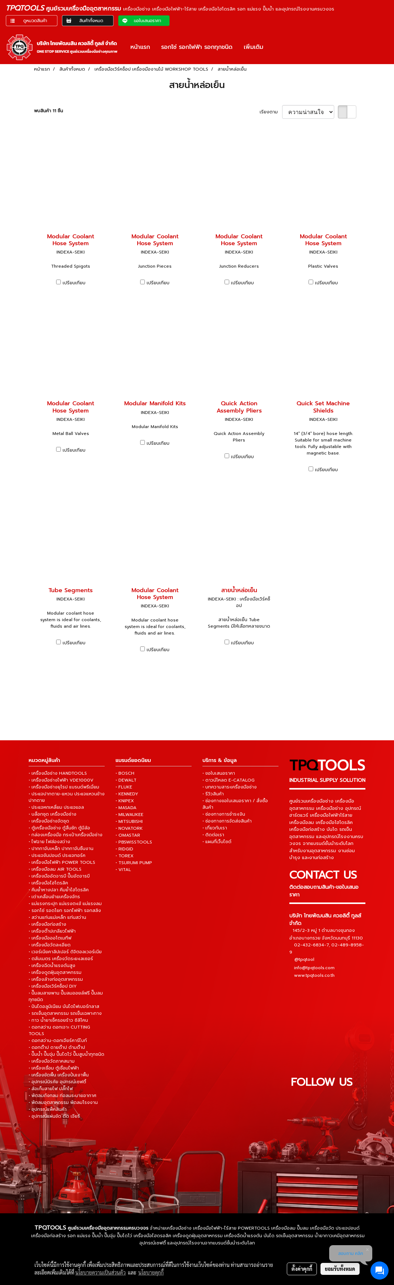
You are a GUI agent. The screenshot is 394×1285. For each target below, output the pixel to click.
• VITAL (123, 869)
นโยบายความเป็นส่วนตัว (100, 1272)
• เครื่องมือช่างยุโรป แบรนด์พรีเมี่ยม (64, 787)
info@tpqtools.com (314, 967)
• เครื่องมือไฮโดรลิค (48, 883)
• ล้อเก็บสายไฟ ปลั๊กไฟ (51, 1088)
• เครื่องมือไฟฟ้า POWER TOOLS (62, 862)
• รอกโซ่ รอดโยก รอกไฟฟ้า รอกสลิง (65, 910)
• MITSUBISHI (129, 821)
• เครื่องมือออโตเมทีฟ (50, 938)
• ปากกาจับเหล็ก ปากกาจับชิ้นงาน (61, 848)
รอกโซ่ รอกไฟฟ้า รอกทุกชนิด (196, 47)
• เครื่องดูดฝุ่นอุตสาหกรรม (55, 972)
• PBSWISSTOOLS (134, 842)
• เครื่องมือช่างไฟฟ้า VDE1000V (61, 780)
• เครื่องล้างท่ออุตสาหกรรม (56, 979)
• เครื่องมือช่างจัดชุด (49, 821)
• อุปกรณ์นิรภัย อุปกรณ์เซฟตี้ (57, 1082)
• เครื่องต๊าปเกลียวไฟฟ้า (52, 931)
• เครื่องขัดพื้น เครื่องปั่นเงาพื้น (59, 1075)
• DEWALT (126, 780)
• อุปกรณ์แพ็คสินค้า (48, 1109)
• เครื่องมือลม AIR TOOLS (55, 869)
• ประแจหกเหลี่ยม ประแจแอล (56, 807)
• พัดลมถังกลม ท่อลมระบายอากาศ (62, 1095)
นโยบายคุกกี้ (151, 1272)
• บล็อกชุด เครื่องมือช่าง (52, 814)
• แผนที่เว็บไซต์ (216, 841)
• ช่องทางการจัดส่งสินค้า (227, 821)
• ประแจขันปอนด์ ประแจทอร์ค (57, 855)
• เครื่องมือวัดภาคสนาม (52, 1061)
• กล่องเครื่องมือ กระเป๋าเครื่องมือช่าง (65, 835)
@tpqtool (304, 959)
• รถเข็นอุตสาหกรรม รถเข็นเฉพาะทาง (65, 1013)
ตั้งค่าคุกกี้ (302, 1268)
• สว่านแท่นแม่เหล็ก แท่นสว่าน (57, 917)
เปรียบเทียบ (74, 283)
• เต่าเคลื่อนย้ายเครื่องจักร (54, 896)
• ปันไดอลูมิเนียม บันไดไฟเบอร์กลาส (64, 1006)
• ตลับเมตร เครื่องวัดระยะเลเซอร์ (61, 958)
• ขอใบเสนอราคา (218, 773)
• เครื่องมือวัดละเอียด (50, 945)
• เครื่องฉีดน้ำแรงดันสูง (52, 965)
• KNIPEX (125, 801)
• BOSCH (125, 773)
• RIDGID (124, 849)
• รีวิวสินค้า (213, 794)
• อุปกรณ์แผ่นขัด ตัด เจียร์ (54, 1116)
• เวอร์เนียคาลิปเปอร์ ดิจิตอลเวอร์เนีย (65, 952)
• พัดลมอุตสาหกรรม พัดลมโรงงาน (63, 1102)
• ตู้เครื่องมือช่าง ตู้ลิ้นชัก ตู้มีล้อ (59, 828)
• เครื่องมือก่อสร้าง (47, 924)
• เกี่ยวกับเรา (214, 828)
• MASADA (126, 807)
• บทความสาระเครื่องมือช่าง (229, 787)
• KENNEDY (127, 794)
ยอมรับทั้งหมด (340, 1268)
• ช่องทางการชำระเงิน (223, 814)
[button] (275, 47)
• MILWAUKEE (129, 814)
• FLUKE (124, 787)
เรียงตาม (271, 112)
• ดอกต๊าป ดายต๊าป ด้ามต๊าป (57, 1047)
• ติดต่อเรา (213, 835)
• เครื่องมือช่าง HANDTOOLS (58, 773)
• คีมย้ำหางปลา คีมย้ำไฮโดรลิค (59, 890)
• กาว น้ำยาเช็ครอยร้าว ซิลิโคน (58, 1020)
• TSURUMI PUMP (134, 862)
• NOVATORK (129, 828)
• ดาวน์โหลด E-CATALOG (228, 780)
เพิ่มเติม (253, 47)
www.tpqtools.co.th (314, 975)
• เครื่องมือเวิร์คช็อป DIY (53, 986)
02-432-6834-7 (311, 944)
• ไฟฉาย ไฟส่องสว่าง (49, 841)
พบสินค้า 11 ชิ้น (48, 111)
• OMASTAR (128, 835)
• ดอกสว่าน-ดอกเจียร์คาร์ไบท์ (58, 1040)
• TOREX (125, 856)
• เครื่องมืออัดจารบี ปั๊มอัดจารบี (59, 876)
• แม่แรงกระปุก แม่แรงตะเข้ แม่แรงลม (65, 903)
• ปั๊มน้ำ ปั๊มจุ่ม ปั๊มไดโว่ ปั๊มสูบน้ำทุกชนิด (66, 1054)
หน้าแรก (140, 47)
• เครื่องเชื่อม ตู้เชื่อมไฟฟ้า (54, 1068)
